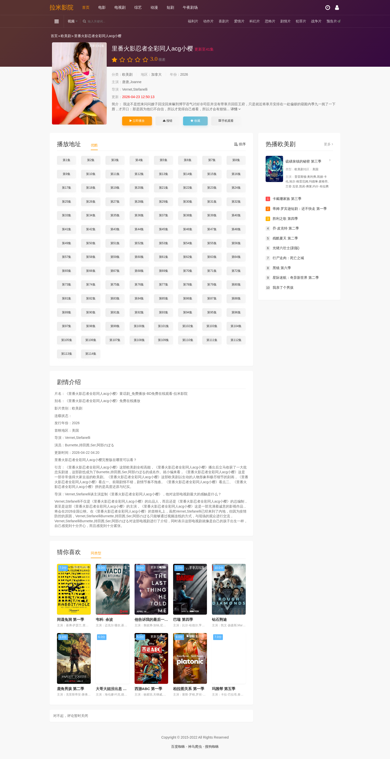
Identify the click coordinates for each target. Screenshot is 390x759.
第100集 (139, 326)
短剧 (170, 7)
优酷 (94, 145)
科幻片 (254, 21)
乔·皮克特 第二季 (282, 228)
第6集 (188, 160)
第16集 (236, 174)
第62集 (187, 257)
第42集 (90, 229)
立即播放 (137, 120)
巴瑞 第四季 (183, 619)
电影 (102, 7)
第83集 (115, 298)
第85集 (163, 298)
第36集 (139, 215)
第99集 (115, 326)
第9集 (66, 174)
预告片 (332, 21)
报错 (167, 120)
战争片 (316, 21)
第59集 (115, 257)
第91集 (115, 312)
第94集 (187, 312)
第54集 (187, 243)
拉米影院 (61, 7)
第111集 (211, 340)
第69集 (163, 271)
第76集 (139, 284)
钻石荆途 (219, 619)
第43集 (115, 229)
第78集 (187, 284)
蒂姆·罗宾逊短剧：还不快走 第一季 (296, 209)
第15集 (211, 174)
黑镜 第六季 (278, 268)
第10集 (90, 174)
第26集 (90, 201)
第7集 (212, 160)
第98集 (90, 326)
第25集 (66, 201)
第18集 (90, 187)
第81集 (66, 298)
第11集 (115, 174)
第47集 (211, 229)
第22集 (187, 187)
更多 (328, 144)
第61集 (163, 257)
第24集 (236, 187)
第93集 (163, 312)
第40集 (236, 215)
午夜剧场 (190, 7)
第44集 (139, 229)
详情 (236, 109)
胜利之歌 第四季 (282, 219)
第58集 (90, 257)
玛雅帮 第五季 (223, 689)
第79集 (211, 284)
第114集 (90, 353)
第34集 (90, 215)
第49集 (66, 243)
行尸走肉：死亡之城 (285, 258)
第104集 (236, 326)
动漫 (154, 7)
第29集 (163, 201)
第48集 (236, 229)
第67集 (115, 271)
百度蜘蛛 (178, 747)
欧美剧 (66, 36)
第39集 (211, 215)
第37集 (163, 215)
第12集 (139, 174)
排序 (240, 144)
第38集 (187, 215)
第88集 (236, 298)
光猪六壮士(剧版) (282, 248)
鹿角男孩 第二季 (70, 689)
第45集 (163, 229)
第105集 (66, 340)
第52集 (139, 243)
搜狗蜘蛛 (212, 747)
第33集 (66, 215)
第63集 (211, 257)
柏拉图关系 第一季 (188, 689)
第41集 (66, 229)
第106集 (90, 340)
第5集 (163, 160)
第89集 (66, 312)
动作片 (208, 21)
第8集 (236, 160)
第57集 (66, 257)
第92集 (139, 312)
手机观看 (226, 120)
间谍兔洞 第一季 (70, 619)
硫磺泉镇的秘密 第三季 (303, 161)
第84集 (139, 298)
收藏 (195, 120)
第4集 (139, 160)
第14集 (187, 174)
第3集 (115, 160)
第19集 (115, 187)
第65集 (66, 271)
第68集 (139, 271)
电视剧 (120, 7)
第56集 (236, 243)
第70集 (187, 271)
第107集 (114, 340)
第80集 (236, 284)
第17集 (66, 187)
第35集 (115, 215)
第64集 (236, 257)
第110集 (187, 340)
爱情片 (239, 21)
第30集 (187, 201)
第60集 (139, 257)
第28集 (139, 201)
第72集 (236, 271)
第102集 (187, 326)
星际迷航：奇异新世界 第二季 (292, 278)
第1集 (66, 160)
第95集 (211, 312)
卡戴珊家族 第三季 (283, 199)
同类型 (96, 553)
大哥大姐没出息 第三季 (115, 689)
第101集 (163, 326)
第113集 (66, 353)
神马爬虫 (195, 747)
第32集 (236, 201)
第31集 (211, 201)
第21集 (163, 187)
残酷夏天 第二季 (282, 238)
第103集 (211, 326)
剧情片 (285, 21)
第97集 (66, 326)
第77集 (163, 284)
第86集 (187, 298)
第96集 (236, 312)
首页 (86, 7)
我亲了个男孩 (279, 288)
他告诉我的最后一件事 (153, 619)
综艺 (138, 7)
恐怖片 (270, 21)
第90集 (90, 312)
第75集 (115, 284)
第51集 (115, 243)
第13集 (163, 174)
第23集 (211, 187)
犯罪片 (301, 21)
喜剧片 (224, 21)
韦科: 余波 (104, 619)
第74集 (90, 284)
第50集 (90, 243)
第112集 (236, 340)
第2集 (91, 160)
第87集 (211, 298)
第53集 (163, 243)
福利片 (193, 21)
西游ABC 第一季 (148, 689)
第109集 (163, 340)
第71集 (211, 271)
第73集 (66, 284)
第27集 (115, 201)
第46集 (187, 229)
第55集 (211, 243)
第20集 (139, 187)
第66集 (90, 271)
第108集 (139, 340)
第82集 (90, 298)
